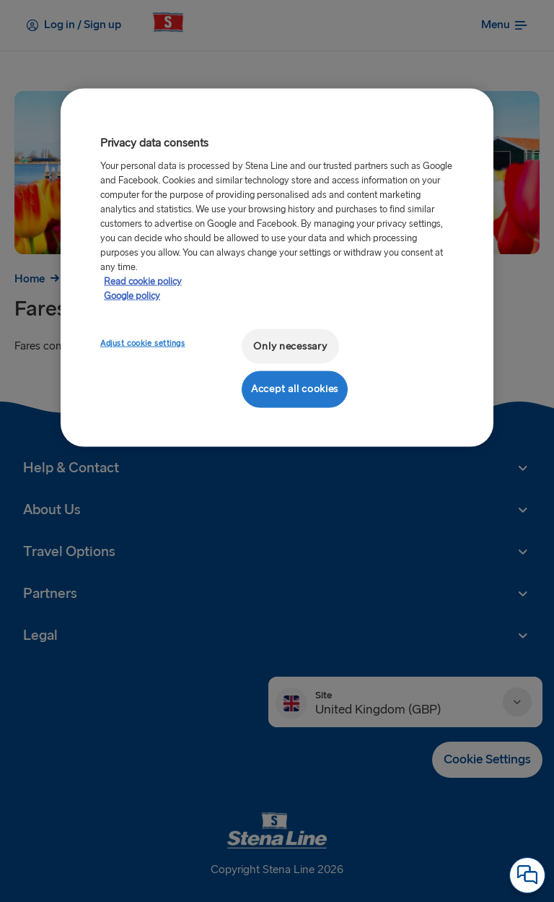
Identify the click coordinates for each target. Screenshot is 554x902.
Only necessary (290, 345)
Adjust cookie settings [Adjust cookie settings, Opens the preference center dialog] (142, 342)
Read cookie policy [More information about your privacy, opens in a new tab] (143, 281)
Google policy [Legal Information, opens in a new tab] (132, 295)
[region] (277, 267)
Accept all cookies (294, 389)
